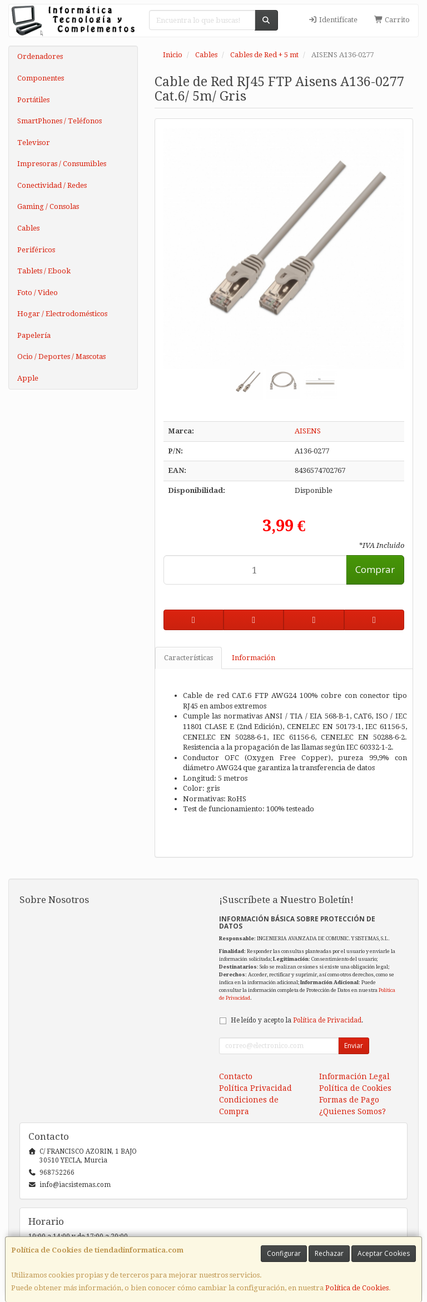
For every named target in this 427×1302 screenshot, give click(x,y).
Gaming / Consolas (48, 206)
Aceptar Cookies (384, 1253)
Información (253, 658)
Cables (28, 228)
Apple (27, 378)
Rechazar (329, 1253)
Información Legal (354, 1076)
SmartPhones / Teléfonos (59, 121)
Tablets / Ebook (44, 271)
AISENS (308, 431)
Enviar (353, 1045)
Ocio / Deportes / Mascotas (61, 356)
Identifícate (333, 20)
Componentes (40, 78)
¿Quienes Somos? (352, 1111)
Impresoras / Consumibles (61, 163)
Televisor (33, 142)
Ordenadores (40, 56)
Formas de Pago (349, 1099)
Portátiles (33, 100)
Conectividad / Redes (52, 185)
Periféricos (36, 250)
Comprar (375, 569)
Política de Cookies (357, 1288)
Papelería (34, 335)
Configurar (284, 1253)
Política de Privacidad (327, 1020)
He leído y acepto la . (297, 1020)
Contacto (235, 1076)
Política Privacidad (255, 1088)
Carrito (392, 20)
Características (188, 658)
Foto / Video (37, 292)
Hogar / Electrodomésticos (62, 314)
